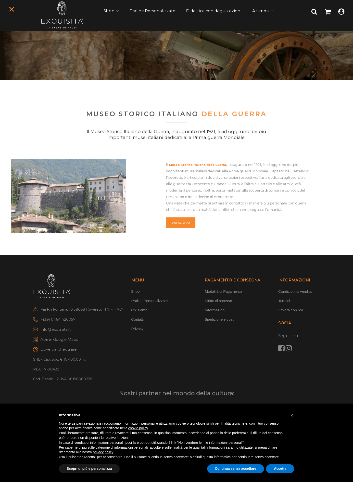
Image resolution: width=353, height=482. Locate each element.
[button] (292, 415)
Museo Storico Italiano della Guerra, (218, 180)
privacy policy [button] (103, 452)
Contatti (137, 320)
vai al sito (207, 212)
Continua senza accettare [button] (235, 468)
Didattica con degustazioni (215, 16)
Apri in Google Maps (59, 340)
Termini (284, 302)
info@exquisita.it (56, 330)
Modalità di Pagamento (223, 292)
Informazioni (215, 311)
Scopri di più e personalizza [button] (89, 468)
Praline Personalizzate (149, 16)
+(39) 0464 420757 (58, 320)
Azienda (264, 16)
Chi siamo (139, 311)
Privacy (137, 330)
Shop (104, 16)
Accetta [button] (280, 468)
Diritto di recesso (218, 302)
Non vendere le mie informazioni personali (210, 442)
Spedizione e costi (219, 320)
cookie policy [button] (138, 428)
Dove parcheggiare (58, 350)
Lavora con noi (290, 311)
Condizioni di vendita (295, 292)
